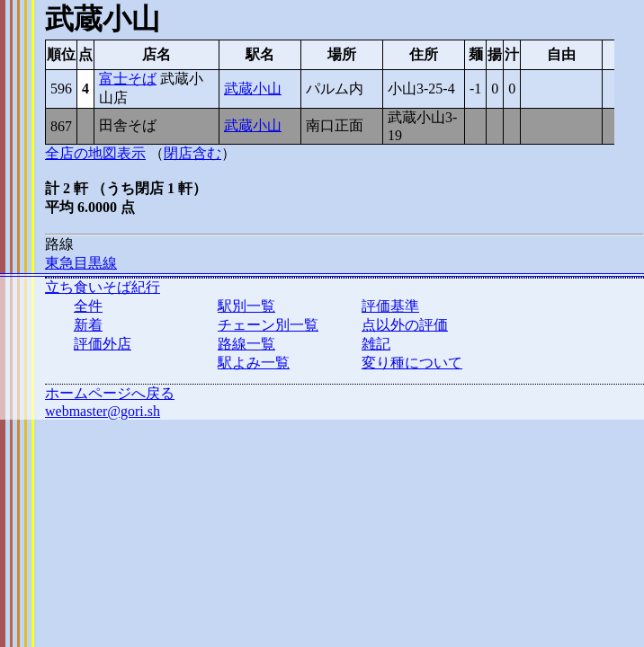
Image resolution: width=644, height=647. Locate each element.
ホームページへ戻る (109, 393)
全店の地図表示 (95, 153)
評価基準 (390, 306)
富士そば (128, 78)
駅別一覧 (246, 306)
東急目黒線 (81, 262)
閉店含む (192, 153)
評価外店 (102, 343)
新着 (88, 324)
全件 (88, 306)
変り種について (412, 362)
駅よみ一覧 (254, 362)
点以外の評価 (405, 324)
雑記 (376, 343)
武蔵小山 (253, 88)
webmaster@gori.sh (102, 411)
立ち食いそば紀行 (102, 287)
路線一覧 (246, 343)
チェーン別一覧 (268, 324)
